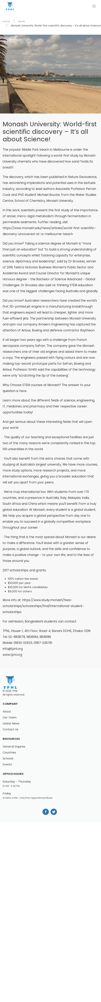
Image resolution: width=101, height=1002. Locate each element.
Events (7, 764)
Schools (8, 758)
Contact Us (10, 729)
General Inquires (14, 747)
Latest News (11, 723)
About (7, 712)
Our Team (10, 717)
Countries (9, 752)
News (21, 21)
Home (6, 21)
